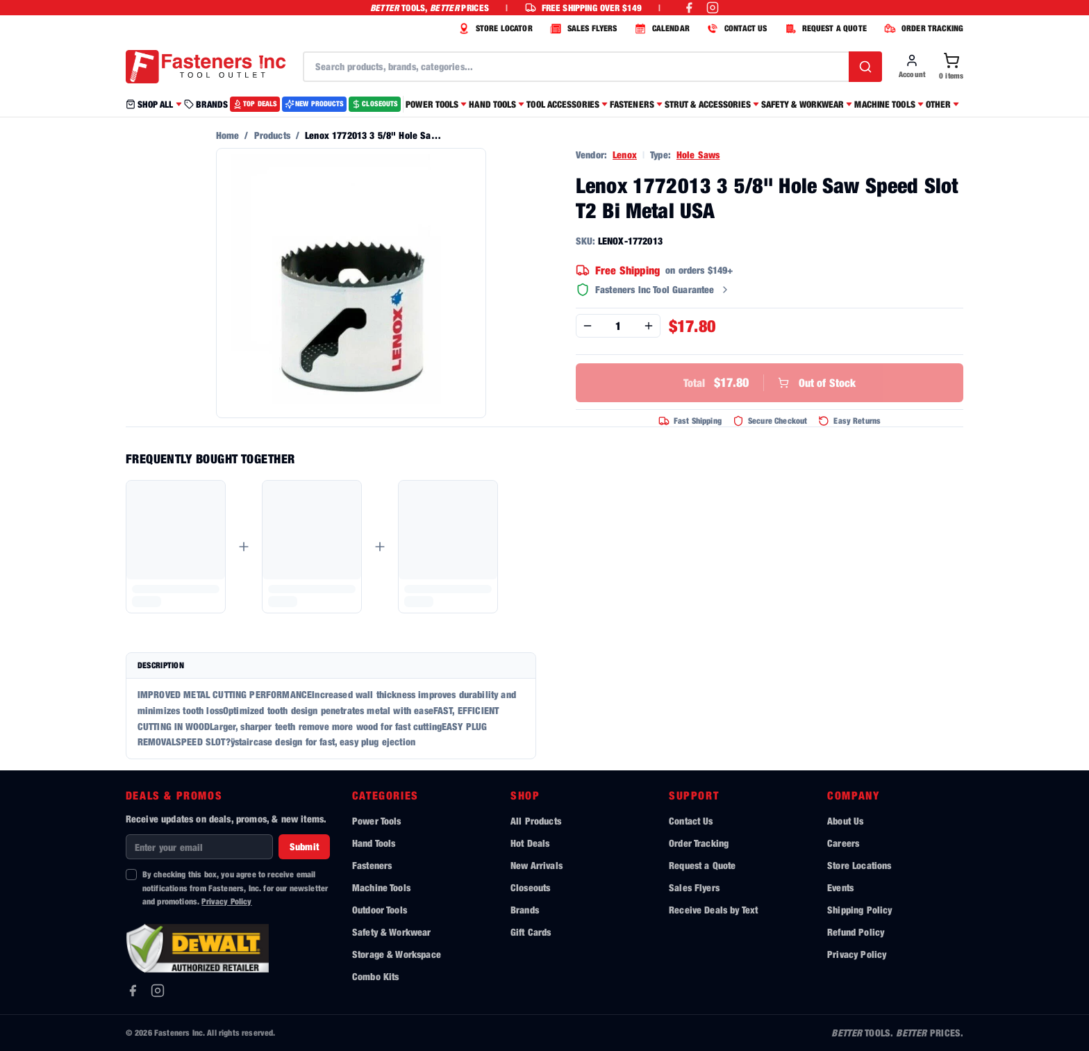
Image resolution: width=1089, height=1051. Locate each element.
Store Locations (859, 865)
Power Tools (376, 821)
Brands (524, 910)
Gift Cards (530, 932)
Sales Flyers (694, 887)
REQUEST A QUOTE (824, 28)
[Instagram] (158, 991)
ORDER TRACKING (922, 28)
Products (272, 135)
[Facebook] (133, 991)
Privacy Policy (226, 901)
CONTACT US (735, 28)
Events (840, 887)
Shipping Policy (859, 910)
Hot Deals (529, 843)
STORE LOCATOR (494, 28)
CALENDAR (660, 28)
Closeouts (530, 887)
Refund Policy (855, 932)
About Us (845, 821)
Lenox (625, 154)
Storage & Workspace (396, 954)
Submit (304, 846)
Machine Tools (381, 887)
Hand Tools (374, 843)
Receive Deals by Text (713, 910)
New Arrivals (536, 865)
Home (228, 135)
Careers (843, 843)
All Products (535, 821)
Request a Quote (702, 865)
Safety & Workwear (391, 932)
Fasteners (372, 865)
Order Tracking (699, 843)
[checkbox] (131, 874)
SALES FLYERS (582, 28)
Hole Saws (698, 154)
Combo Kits (375, 976)
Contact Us (691, 821)
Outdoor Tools (379, 910)
